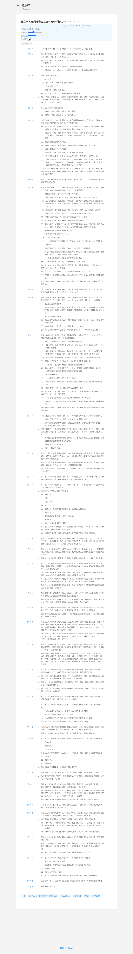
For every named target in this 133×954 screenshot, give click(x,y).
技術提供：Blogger (66, 948)
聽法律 (26, 5)
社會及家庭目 (65, 896)
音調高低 (24, 36)
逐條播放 (75, 26)
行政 (23, 896)
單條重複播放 (86, 26)
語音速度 (24, 32)
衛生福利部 (77, 896)
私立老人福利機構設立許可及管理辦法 (42, 896)
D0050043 (96, 896)
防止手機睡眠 (35, 29)
